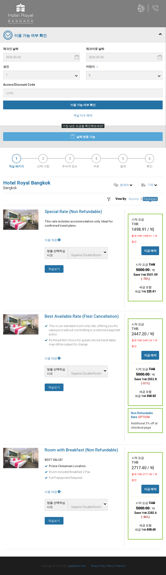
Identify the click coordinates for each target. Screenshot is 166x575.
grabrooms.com (77, 566)
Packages (150, 199)
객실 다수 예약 (82, 115)
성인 (6, 66)
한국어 (124, 185)
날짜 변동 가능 (83, 136)
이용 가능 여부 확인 (83, 105)
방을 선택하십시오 (56, 253)
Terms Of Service (115, 566)
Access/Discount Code (19, 84)
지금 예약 (150, 250)
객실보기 (54, 269)
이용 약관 (53, 240)
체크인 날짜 (10, 48)
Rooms (134, 199)
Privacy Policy (98, 566)
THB (150, 185)
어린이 (92, 67)
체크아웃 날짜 (95, 48)
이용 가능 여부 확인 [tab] (82, 35)
